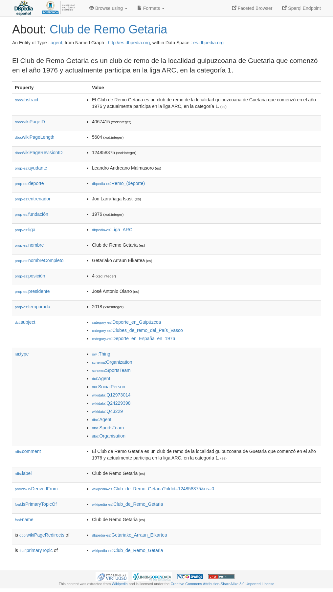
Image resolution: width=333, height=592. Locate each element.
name (24, 519)
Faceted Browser (252, 8)
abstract (26, 99)
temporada (32, 306)
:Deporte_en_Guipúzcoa (126, 322)
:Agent (101, 378)
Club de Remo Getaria (108, 29)
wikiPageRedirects (41, 535)
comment (28, 451)
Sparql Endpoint (301, 8)
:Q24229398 (111, 403)
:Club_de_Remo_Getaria (127, 504)
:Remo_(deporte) (118, 183)
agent (56, 42)
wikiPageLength (35, 137)
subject (25, 322)
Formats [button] (151, 8)
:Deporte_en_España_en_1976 (133, 338)
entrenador (33, 198)
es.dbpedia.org (208, 42)
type (22, 354)
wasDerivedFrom (36, 488)
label (23, 473)
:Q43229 (107, 411)
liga (25, 229)
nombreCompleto (39, 260)
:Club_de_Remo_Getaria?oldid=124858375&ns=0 (153, 488)
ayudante (31, 168)
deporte (29, 183)
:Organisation (108, 436)
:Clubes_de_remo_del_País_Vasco (137, 330)
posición (30, 275)
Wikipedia (120, 584)
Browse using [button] (108, 8)
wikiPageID (30, 121)
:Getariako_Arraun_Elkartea (129, 535)
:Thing (101, 354)
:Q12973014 (111, 395)
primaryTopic (36, 550)
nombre (29, 245)
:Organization (112, 362)
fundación (31, 214)
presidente (32, 291)
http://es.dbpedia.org (129, 42)
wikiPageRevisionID (39, 152)
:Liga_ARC (112, 229)
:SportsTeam (111, 370)
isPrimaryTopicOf (36, 504)
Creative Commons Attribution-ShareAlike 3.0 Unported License (222, 584)
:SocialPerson (108, 386)
